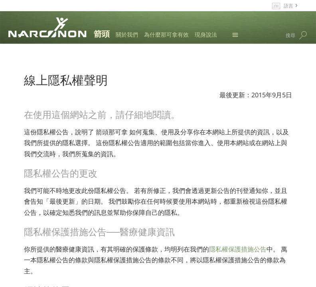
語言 (288, 5)
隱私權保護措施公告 (238, 249)
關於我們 (127, 34)
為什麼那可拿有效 (166, 34)
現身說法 (206, 34)
